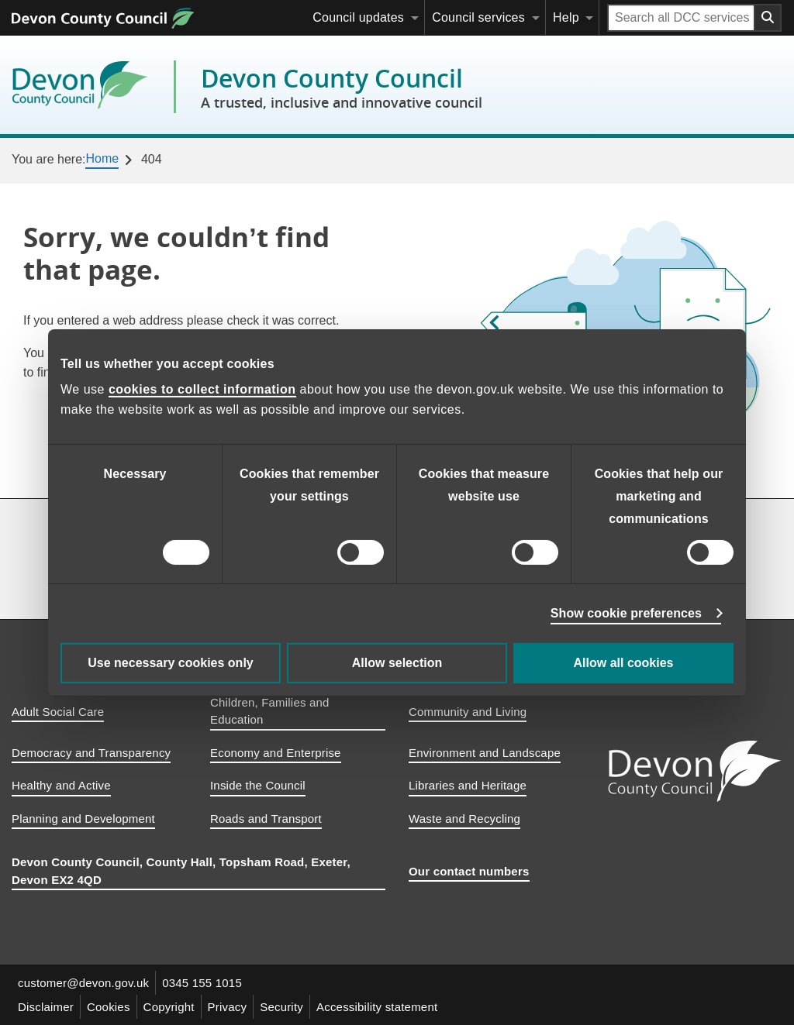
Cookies (108, 1006)
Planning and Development (83, 818)
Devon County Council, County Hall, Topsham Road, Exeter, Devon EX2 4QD (181, 870)
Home (102, 158)
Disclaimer (46, 1006)
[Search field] (681, 18)
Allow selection (397, 662)
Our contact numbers (469, 871)
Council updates (358, 17)
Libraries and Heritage (467, 785)
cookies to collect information (202, 389)
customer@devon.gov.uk (83, 982)
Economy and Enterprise (275, 752)
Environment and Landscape (485, 752)
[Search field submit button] (768, 18)
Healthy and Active (61, 785)
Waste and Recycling (464, 818)
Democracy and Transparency (91, 752)
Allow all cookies (624, 662)
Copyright (169, 1006)
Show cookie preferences (626, 613)
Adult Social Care (58, 711)
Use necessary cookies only (170, 662)
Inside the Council (258, 785)
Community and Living (467, 711)
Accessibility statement (376, 1006)
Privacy (227, 1006)
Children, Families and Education (270, 711)
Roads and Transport (266, 818)
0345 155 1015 (202, 982)
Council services (478, 17)
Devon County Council (341, 86)
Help (566, 17)
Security (281, 1006)
